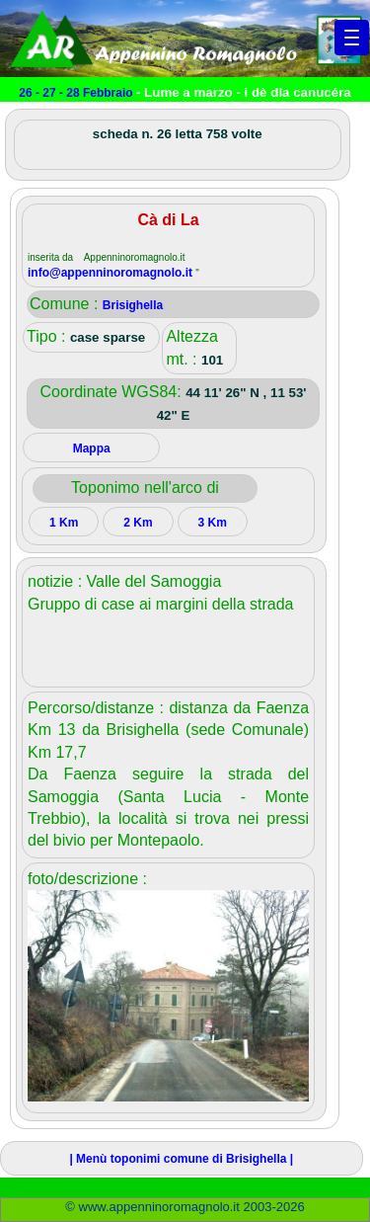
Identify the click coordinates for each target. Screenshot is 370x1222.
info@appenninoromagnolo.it (111, 273)
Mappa (92, 448)
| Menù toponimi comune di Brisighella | (181, 1159)
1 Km (63, 523)
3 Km (211, 523)
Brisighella (133, 305)
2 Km (137, 523)
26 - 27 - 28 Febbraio (77, 93)
